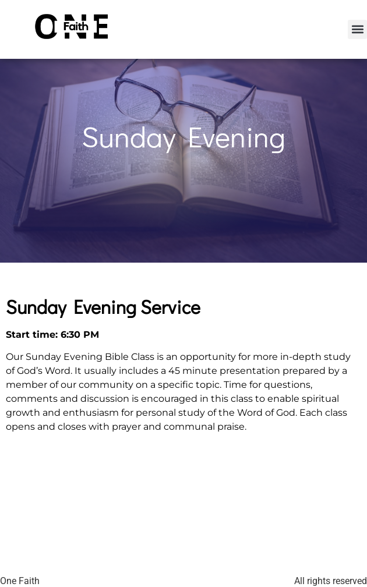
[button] (357, 29)
